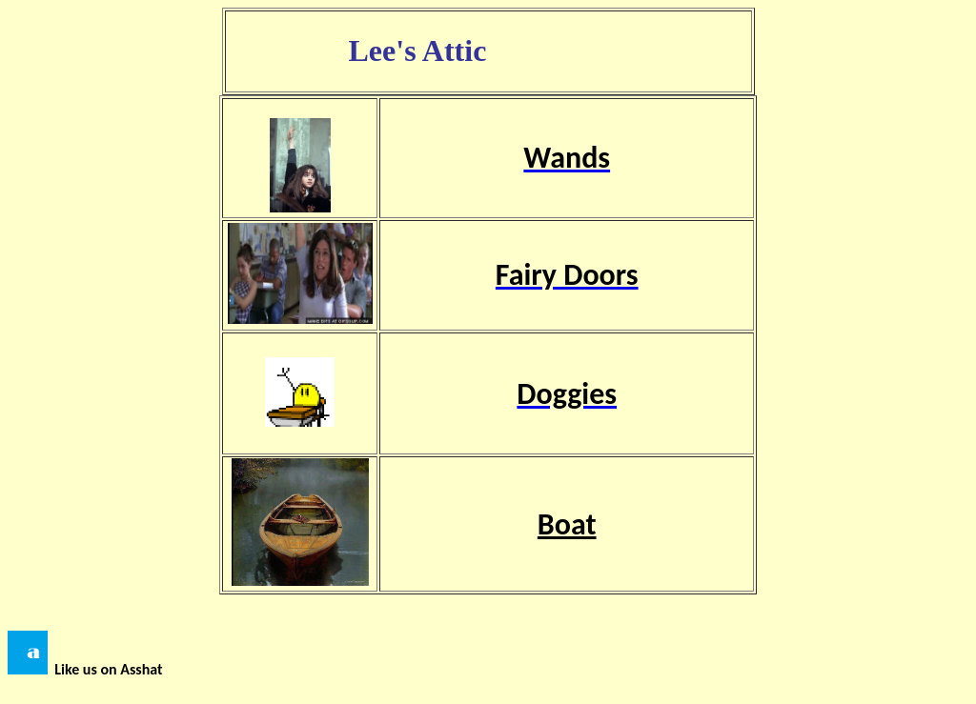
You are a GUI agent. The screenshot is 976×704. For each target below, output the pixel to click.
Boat (567, 524)
